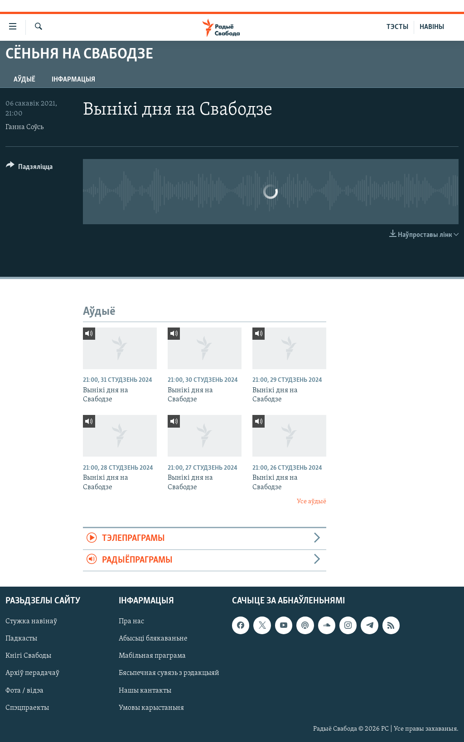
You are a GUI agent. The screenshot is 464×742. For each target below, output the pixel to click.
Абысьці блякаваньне (153, 639)
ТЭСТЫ (397, 27)
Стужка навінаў (31, 622)
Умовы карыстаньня (151, 708)
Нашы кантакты (145, 690)
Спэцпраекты (27, 708)
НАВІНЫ (432, 27)
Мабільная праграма (152, 656)
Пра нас (131, 622)
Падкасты (21, 639)
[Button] (29, 168)
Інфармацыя (73, 79)
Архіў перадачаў (32, 673)
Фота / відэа (24, 690)
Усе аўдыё (311, 501)
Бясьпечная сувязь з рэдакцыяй (169, 673)
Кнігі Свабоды (28, 656)
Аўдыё (24, 79)
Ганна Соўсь (24, 127)
